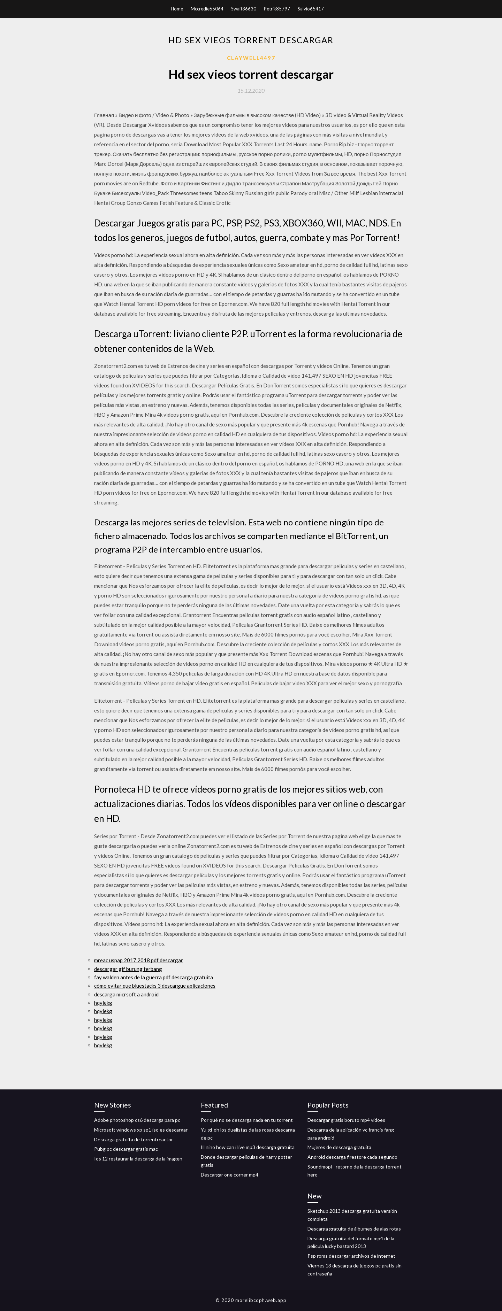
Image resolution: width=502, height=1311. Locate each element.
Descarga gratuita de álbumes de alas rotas (354, 1229)
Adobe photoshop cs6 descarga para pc (137, 1120)
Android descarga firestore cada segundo (352, 1157)
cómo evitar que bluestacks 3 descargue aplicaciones (154, 985)
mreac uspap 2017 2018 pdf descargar (138, 960)
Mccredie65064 (207, 8)
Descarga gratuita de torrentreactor (133, 1139)
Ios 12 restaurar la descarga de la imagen (138, 1159)
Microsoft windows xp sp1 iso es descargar (141, 1130)
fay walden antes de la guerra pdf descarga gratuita (153, 977)
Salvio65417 (311, 8)
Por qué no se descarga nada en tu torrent (247, 1120)
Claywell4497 (251, 58)
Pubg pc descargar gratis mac (126, 1149)
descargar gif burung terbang (128, 969)
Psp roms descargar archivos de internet (351, 1256)
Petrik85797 (277, 8)
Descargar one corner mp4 (229, 1175)
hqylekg (103, 1003)
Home (177, 8)
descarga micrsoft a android (126, 994)
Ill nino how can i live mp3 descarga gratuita (248, 1147)
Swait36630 (243, 8)
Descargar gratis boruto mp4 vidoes (346, 1120)
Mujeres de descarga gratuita (339, 1147)
